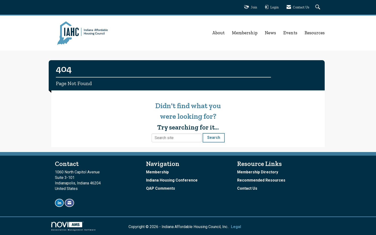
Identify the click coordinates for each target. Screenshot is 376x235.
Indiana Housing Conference (172, 180)
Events (290, 32)
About (218, 32)
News (270, 32)
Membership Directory (257, 172)
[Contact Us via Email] (69, 203)
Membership (245, 32)
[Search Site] (318, 7)
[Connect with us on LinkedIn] (59, 203)
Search (213, 137)
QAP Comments (160, 188)
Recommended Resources (261, 180)
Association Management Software (73, 226)
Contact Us (247, 188)
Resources (315, 32)
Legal (235, 226)
